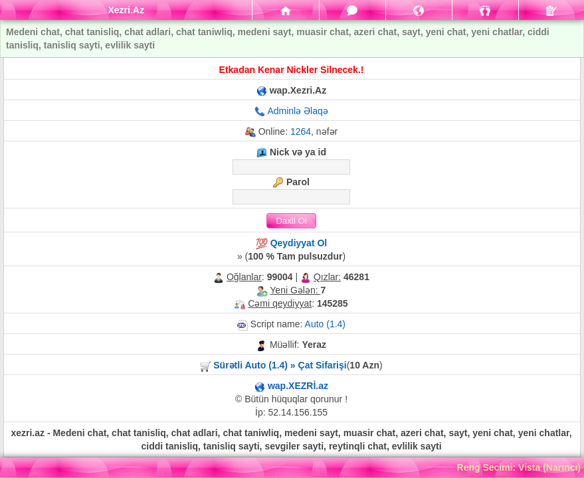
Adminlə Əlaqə (297, 111)
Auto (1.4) (325, 324)
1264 (300, 131)
